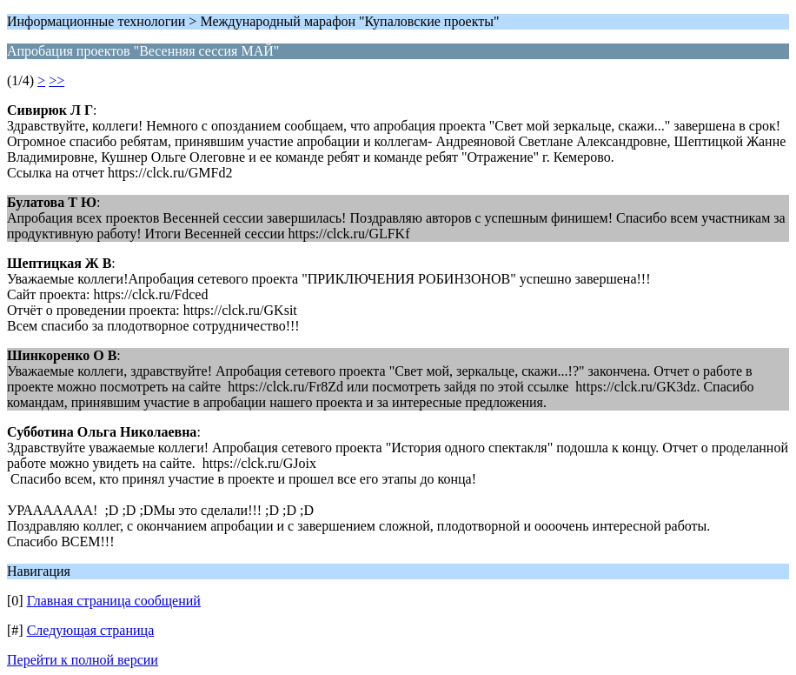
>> (56, 80)
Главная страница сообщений (114, 600)
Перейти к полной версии (82, 659)
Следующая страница (91, 630)
